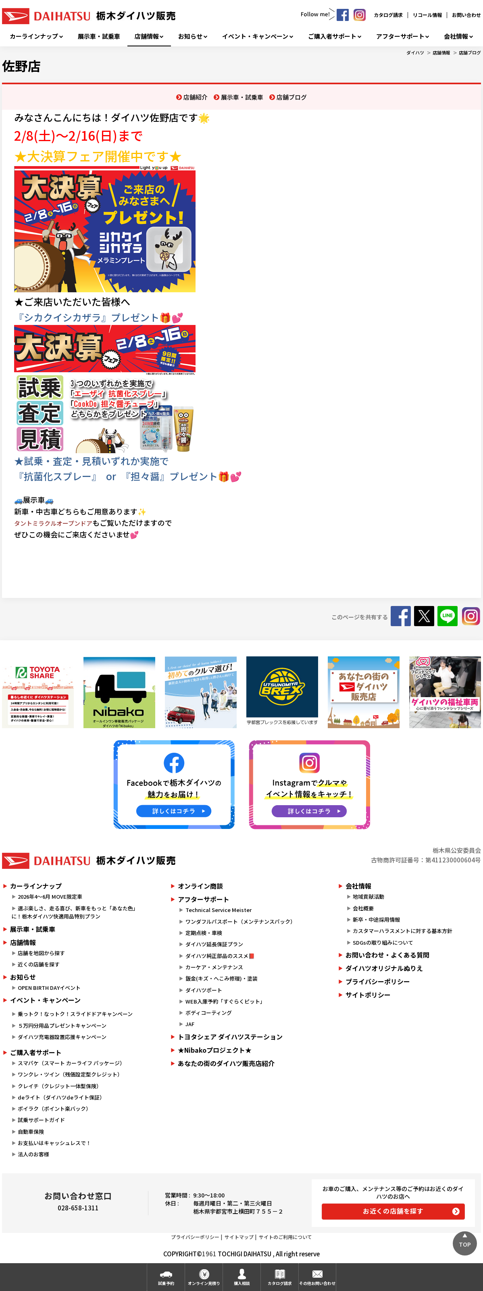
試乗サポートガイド (41, 1120)
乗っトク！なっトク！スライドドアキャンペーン (75, 1014)
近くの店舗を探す (39, 964)
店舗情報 (147, 36)
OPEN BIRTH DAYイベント (49, 987)
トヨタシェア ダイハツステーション (230, 1036)
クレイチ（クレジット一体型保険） (60, 1086)
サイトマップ (239, 1236)
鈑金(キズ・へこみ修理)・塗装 (221, 978)
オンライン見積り (204, 1283)
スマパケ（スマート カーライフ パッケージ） (71, 1063)
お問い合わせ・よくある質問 (387, 955)
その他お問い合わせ (317, 1283)
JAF (189, 1024)
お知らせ (190, 36)
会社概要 (363, 908)
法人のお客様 (33, 1154)
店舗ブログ (470, 52)
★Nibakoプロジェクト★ (215, 1050)
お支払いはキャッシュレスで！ (54, 1143)
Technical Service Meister (218, 910)
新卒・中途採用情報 (376, 919)
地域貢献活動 (368, 896)
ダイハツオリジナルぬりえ (384, 968)
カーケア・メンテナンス (214, 967)
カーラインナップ (34, 36)
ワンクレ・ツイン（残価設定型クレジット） (70, 1074)
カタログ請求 (388, 14)
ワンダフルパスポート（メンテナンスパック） (240, 921)
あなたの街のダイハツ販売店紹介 (226, 1063)
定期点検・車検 (203, 933)
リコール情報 (427, 14)
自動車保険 (31, 1131)
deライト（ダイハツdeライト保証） (61, 1097)
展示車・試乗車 (99, 36)
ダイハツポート (203, 990)
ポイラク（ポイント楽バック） (54, 1108)
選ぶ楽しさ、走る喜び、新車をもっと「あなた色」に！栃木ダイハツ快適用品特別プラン (74, 912)
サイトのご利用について (285, 1236)
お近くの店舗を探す (393, 1211)
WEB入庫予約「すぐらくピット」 (225, 1001)
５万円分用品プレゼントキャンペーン (62, 1025)
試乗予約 (166, 1283)
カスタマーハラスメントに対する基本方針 (402, 931)
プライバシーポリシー (378, 981)
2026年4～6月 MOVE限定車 (50, 896)
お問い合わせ (466, 14)
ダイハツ (415, 52)
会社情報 (456, 36)
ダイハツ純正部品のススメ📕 (220, 956)
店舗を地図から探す (41, 953)
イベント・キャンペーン (255, 36)
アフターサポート (400, 36)
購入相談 (242, 1283)
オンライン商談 (200, 886)
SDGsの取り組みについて (383, 942)
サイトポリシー (368, 994)
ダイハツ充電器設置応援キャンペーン (62, 1037)
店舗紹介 (195, 97)
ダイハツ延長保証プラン (214, 944)
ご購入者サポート (332, 36)
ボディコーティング (208, 1012)
